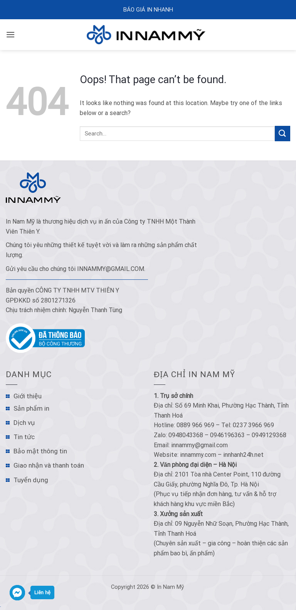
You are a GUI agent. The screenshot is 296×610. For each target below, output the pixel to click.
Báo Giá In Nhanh (148, 9)
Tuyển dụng (30, 480)
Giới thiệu (27, 396)
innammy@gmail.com (110, 268)
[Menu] (10, 34)
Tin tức (24, 437)
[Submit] (282, 133)
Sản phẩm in (31, 408)
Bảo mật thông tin (40, 451)
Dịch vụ (24, 422)
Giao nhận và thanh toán (48, 465)
